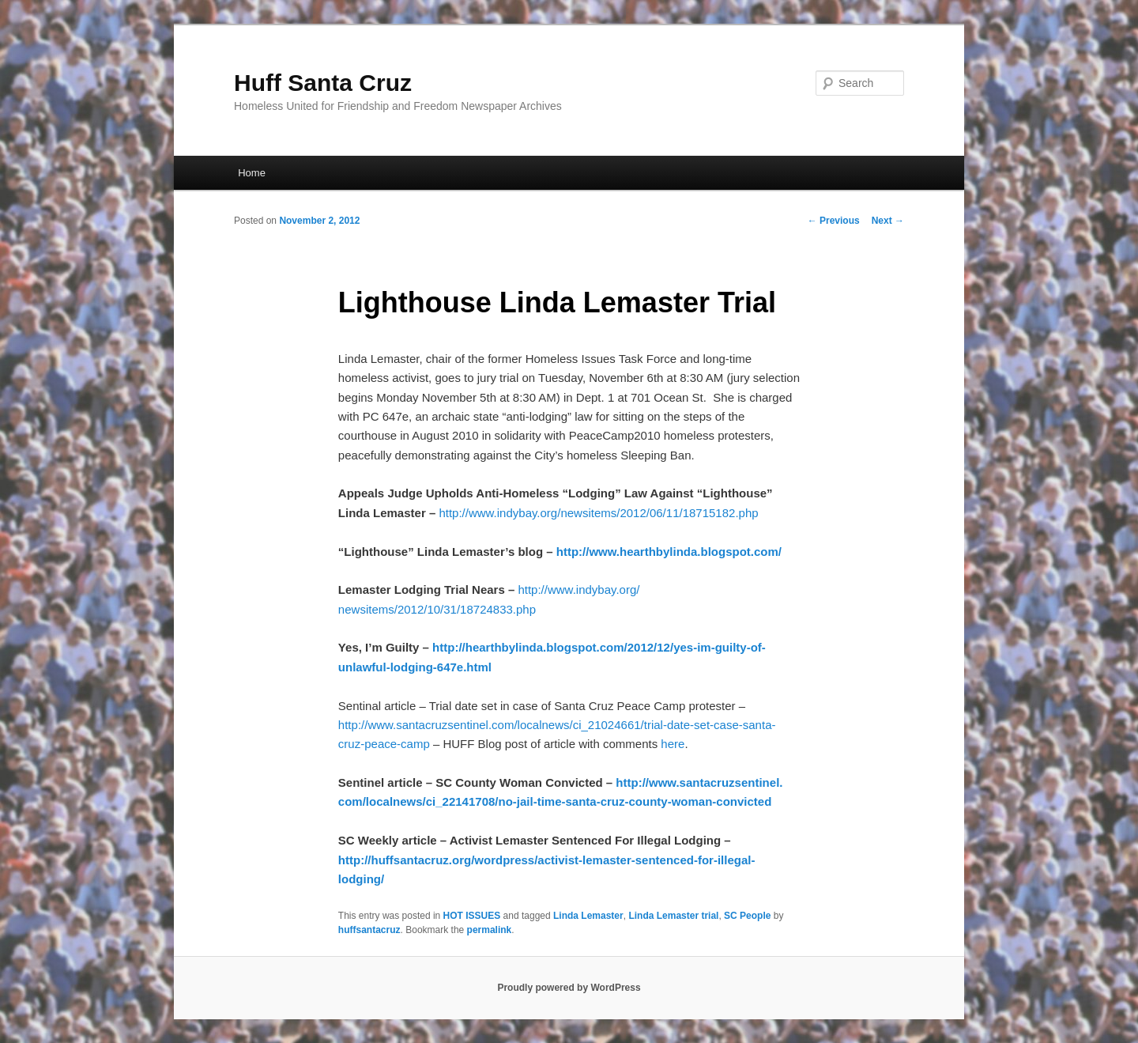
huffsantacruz (369, 929)
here (672, 743)
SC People (747, 915)
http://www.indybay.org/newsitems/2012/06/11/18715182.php (598, 513)
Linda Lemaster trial (673, 915)
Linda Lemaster (588, 915)
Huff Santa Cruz (323, 83)
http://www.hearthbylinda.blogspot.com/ (669, 551)
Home (252, 173)
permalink (489, 929)
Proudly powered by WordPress (568, 987)
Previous (834, 220)
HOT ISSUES (472, 915)
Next (888, 220)
